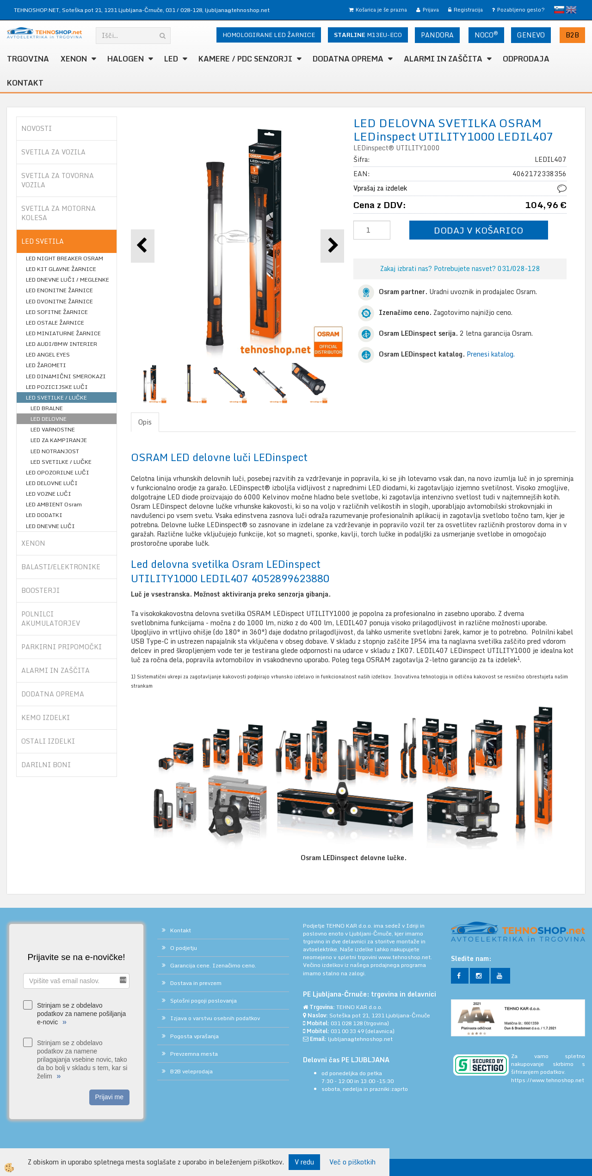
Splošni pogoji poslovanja (203, 1000)
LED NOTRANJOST (55, 451)
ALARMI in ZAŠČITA (443, 59)
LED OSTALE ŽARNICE (55, 322)
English (571, 9)
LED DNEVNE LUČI (50, 526)
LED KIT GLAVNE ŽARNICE (61, 269)
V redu (304, 1162)
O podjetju (183, 947)
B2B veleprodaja (191, 1071)
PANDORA (437, 35)
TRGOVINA (28, 59)
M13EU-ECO (368, 35)
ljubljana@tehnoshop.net (237, 10)
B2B (572, 35)
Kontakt (25, 83)
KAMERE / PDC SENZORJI (245, 59)
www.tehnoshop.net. (405, 957)
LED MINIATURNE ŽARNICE (63, 333)
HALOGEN (125, 59)
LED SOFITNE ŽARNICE (57, 312)
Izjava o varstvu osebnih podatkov (215, 1018)
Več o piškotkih (352, 1162)
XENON (74, 59)
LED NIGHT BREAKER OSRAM (64, 258)
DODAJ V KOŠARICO (478, 230)
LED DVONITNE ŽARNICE (59, 301)
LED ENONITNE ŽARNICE (59, 290)
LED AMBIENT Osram (54, 504)
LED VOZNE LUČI (48, 493)
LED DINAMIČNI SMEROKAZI (66, 376)
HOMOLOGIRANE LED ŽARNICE (268, 35)
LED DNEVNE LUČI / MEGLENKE (67, 279)
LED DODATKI (44, 515)
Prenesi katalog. (491, 354)
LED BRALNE (47, 408)
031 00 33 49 (347, 1031)
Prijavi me (109, 1097)
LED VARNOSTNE (53, 429)
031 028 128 (347, 1023)
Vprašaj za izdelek (380, 188)
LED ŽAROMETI (46, 365)
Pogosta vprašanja (194, 1036)
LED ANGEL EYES (48, 354)
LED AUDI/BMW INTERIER (61, 343)
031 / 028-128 (184, 10)
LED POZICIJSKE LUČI (57, 386)
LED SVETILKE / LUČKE (56, 397)
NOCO (486, 34)
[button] (332, 245)
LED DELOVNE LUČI (52, 483)
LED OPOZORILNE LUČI (57, 472)
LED (171, 59)
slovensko (559, 9)
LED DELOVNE (49, 418)
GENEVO (531, 35)
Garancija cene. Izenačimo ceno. (213, 965)
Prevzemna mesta (194, 1053)
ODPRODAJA (526, 59)
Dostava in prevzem (196, 983)
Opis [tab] (145, 422)
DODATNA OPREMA (348, 59)
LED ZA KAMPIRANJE (59, 440)
